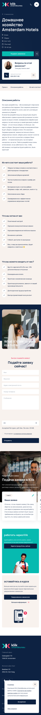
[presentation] (17, 415)
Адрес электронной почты (12, 385)
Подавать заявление (18, 54)
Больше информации (18, 602)
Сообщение (7, 398)
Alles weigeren (12, 709)
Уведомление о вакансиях (20, 597)
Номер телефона (9, 392)
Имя (5, 372)
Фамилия (7, 379)
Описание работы (17, 87)
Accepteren (22, 702)
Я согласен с (18, 434)
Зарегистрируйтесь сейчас (20, 546)
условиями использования (23, 434)
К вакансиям (7, 14)
